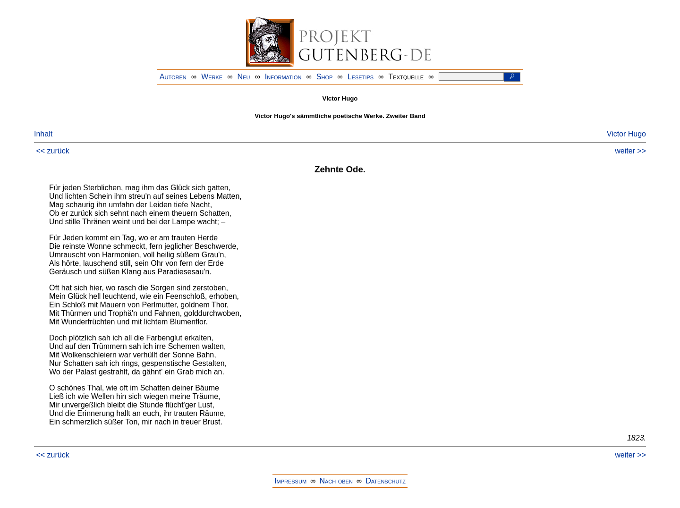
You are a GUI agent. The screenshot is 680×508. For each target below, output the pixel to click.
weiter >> (630, 151)
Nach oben (335, 481)
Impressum (290, 481)
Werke (211, 77)
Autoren (173, 77)
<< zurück (52, 151)
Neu (244, 77)
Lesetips (361, 77)
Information (283, 77)
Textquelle (406, 77)
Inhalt (43, 134)
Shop (324, 77)
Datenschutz (386, 481)
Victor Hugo (626, 134)
